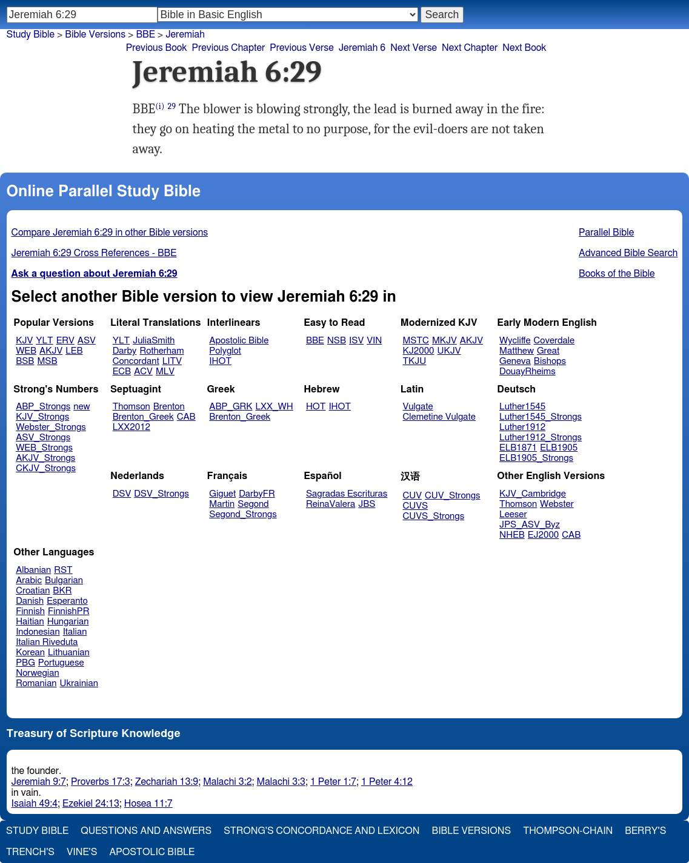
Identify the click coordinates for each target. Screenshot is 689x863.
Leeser (513, 514)
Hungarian (68, 621)
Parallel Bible (606, 232)
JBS (366, 504)
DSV (122, 493)
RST (63, 570)
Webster (557, 504)
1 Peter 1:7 (333, 782)
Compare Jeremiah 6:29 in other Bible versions (110, 232)
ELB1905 (558, 447)
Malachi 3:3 (281, 782)
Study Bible (31, 34)
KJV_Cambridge (532, 493)
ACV (143, 371)
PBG (25, 662)
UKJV (449, 350)
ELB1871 (518, 447)
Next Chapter (470, 48)
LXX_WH (274, 406)
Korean (30, 652)
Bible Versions (95, 34)
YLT (44, 340)
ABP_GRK (230, 406)
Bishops (550, 361)
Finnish (30, 611)
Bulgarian (64, 580)
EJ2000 (543, 535)
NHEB (512, 535)
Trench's (30, 852)
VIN (374, 340)
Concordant (136, 361)
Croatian (33, 590)
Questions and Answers (146, 831)
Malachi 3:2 (227, 782)
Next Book (524, 48)
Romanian (36, 683)
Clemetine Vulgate (439, 417)
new (81, 406)
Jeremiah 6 (362, 48)
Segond (253, 504)
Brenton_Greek (143, 417)
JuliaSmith (154, 340)
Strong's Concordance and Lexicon (321, 831)
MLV (165, 371)
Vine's (82, 852)
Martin (222, 504)
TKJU (415, 361)
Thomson (131, 406)
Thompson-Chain (568, 831)
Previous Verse (301, 48)
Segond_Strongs (242, 514)
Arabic (29, 580)
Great (548, 350)
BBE (145, 34)
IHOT (220, 361)
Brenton (169, 406)
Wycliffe (514, 340)
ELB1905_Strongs (536, 458)
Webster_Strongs (51, 427)
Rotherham (161, 350)
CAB (186, 417)
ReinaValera (330, 504)
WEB (26, 350)
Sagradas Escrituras (346, 493)
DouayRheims (527, 371)
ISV (356, 340)
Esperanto (67, 601)
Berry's (645, 831)
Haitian (30, 621)
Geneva (515, 361)
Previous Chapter (228, 48)
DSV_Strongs (161, 493)
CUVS (415, 506)
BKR (62, 590)
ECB (122, 371)
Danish (30, 601)
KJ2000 (418, 350)
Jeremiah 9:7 (39, 782)
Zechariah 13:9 (167, 782)
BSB (25, 361)
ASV (87, 340)
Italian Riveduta (47, 642)
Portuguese (61, 662)
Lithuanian (69, 652)
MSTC (416, 340)
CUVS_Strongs (434, 516)
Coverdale (554, 340)
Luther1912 (522, 427)
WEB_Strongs (44, 447)
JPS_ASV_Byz (529, 524)
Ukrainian (79, 683)
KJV (24, 340)
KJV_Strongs (42, 417)
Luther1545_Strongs (540, 417)
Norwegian (37, 673)
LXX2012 (131, 427)
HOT (315, 406)
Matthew (516, 350)
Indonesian (38, 632)
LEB (73, 350)
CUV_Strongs (452, 495)
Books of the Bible (617, 274)
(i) (159, 106)
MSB (47, 361)
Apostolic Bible (152, 852)
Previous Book (156, 48)
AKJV (50, 350)
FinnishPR (69, 611)
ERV (65, 340)
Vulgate (418, 406)
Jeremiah (185, 34)
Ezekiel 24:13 (90, 803)
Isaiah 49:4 (35, 803)
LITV (172, 361)
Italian (75, 632)
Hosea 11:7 (148, 803)
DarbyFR (257, 493)
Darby (125, 350)
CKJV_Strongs (46, 468)
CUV (412, 495)
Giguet (222, 493)
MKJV (444, 340)
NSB (336, 340)
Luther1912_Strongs (540, 437)
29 (171, 106)
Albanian (33, 570)
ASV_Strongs (43, 437)
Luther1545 (522, 406)
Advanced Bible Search (628, 253)
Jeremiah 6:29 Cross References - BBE (94, 253)
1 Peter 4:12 (387, 782)
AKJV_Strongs (45, 458)
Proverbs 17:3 (100, 782)
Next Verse (413, 48)
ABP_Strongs (43, 406)
